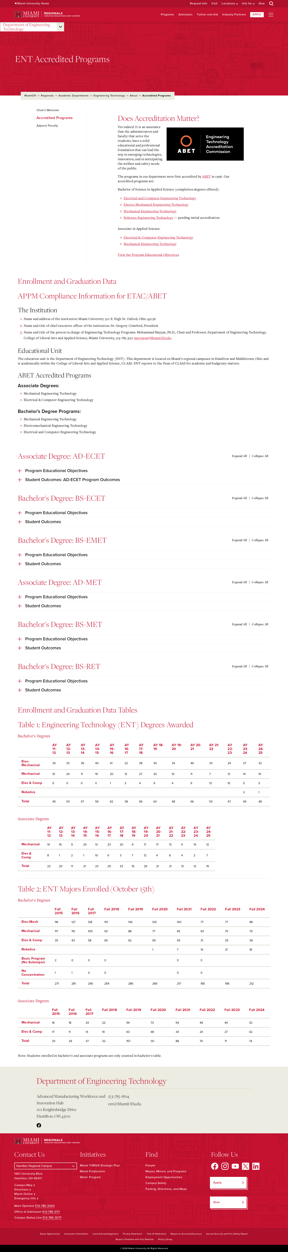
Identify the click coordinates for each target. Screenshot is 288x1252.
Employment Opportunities (163, 1177)
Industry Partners (234, 14)
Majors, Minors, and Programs (165, 1171)
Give (262, 3)
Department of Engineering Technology (26, 26)
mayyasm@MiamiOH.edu (152, 338)
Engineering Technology (109, 95)
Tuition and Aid (207, 14)
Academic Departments (74, 95)
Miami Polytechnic (92, 1171)
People (150, 1165)
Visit (214, 3)
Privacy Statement (132, 1234)
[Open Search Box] (271, 3)
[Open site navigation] (271, 14)
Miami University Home (33, 3)
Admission (185, 14)
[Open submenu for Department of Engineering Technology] (60, 26)
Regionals (47, 95)
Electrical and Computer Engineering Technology (160, 198)
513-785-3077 (52, 1217)
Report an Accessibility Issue (186, 1234)
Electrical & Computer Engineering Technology (158, 237)
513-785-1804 (118, 1096)
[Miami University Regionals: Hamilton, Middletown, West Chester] (47, 14)
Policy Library (165, 1239)
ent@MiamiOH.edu (124, 1103)
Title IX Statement (156, 1234)
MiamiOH (30, 95)
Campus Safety (155, 1183)
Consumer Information (76, 1234)
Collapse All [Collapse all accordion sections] (260, 456)
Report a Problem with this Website (135, 1239)
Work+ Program (90, 1177)
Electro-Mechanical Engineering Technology (156, 204)
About (134, 95)
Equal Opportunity (50, 1234)
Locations (228, 3)
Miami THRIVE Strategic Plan (100, 1165)
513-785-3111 (51, 1212)
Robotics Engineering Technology (148, 217)
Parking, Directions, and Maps (166, 1189)
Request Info (198, 3)
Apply (257, 14)
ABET (206, 176)
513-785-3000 (45, 1206)
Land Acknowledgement (105, 1234)
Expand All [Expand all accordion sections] (239, 456)
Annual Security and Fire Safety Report (227, 1234)
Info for (247, 3)
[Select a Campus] (45, 1166)
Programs (167, 14)
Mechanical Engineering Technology (150, 211)
